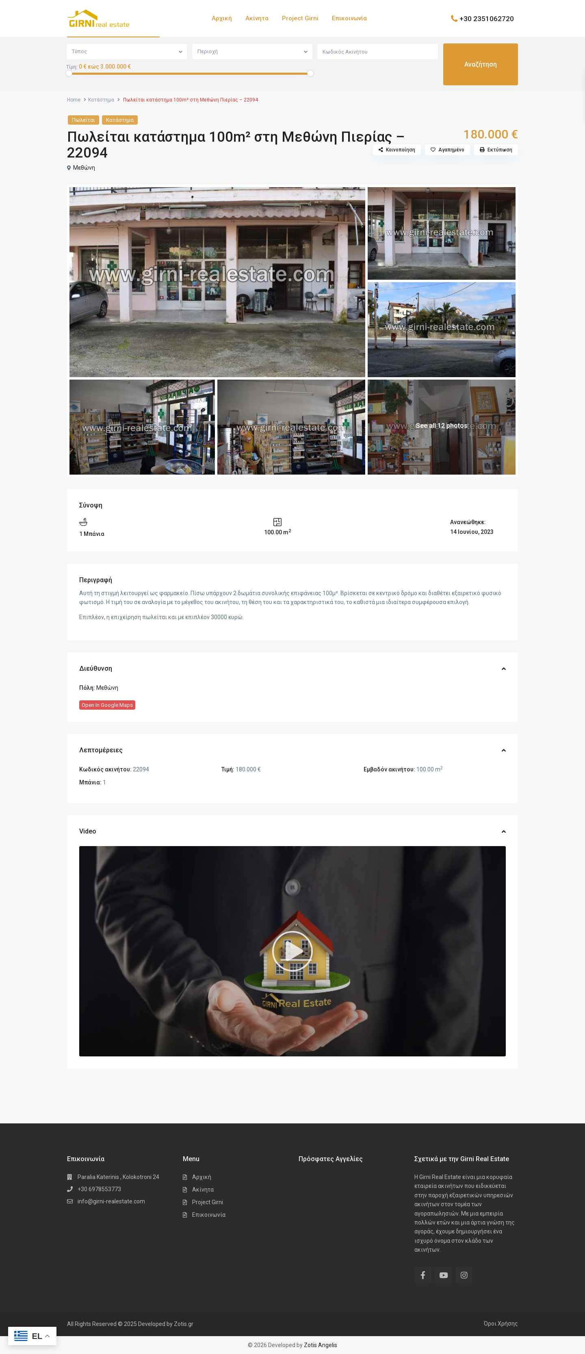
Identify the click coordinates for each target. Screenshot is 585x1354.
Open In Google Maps (107, 705)
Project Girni (300, 18)
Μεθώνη (84, 167)
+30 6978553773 (99, 1189)
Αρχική (222, 18)
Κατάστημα (101, 100)
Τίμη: (72, 67)
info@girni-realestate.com (111, 1201)
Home (73, 100)
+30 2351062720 (486, 18)
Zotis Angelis (320, 1345)
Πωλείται (83, 120)
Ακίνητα (257, 18)
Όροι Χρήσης (501, 1323)
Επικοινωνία (349, 18)
